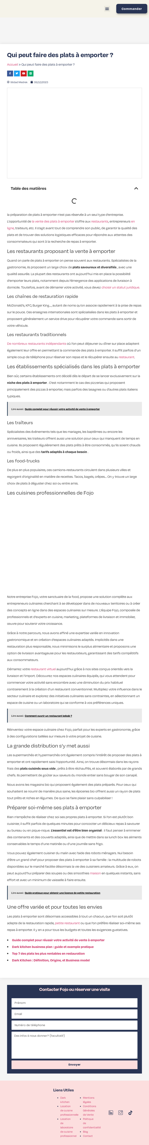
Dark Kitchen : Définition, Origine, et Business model (51, 960)
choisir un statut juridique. (121, 287)
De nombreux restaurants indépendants (36, 343)
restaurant (126, 357)
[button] (107, 9)
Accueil (12, 64)
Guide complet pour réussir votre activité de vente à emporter (58, 940)
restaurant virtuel (43, 669)
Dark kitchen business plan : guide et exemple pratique (53, 947)
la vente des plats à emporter (53, 221)
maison (95, 873)
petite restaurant (67, 923)
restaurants (99, 221)
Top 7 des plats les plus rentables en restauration (48, 953)
